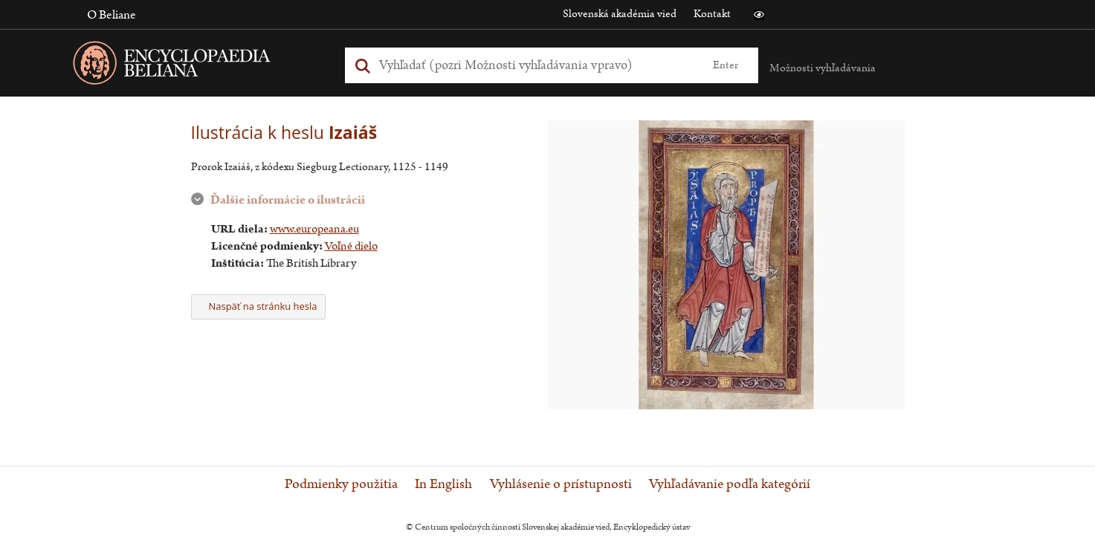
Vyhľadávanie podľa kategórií (729, 484)
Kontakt (712, 14)
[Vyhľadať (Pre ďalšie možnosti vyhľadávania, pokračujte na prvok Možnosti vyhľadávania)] (534, 65)
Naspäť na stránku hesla (258, 306)
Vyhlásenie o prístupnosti (561, 484)
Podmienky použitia (341, 484)
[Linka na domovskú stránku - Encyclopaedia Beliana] (194, 66)
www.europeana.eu (314, 229)
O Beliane (111, 15)
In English (443, 484)
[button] (759, 15)
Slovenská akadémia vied (619, 14)
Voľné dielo (351, 246)
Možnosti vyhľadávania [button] (822, 68)
